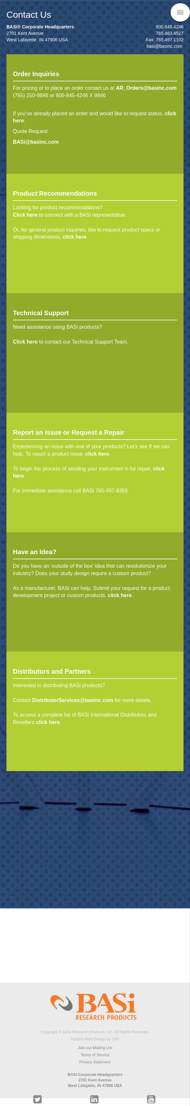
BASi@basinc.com (37, 142)
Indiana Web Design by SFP (95, 1039)
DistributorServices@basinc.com (72, 700)
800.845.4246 (170, 26)
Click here (25, 215)
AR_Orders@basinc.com (146, 88)
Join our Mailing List (95, 1048)
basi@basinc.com (165, 46)
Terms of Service (94, 1055)
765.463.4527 (170, 33)
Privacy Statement (95, 1062)
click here (75, 237)
